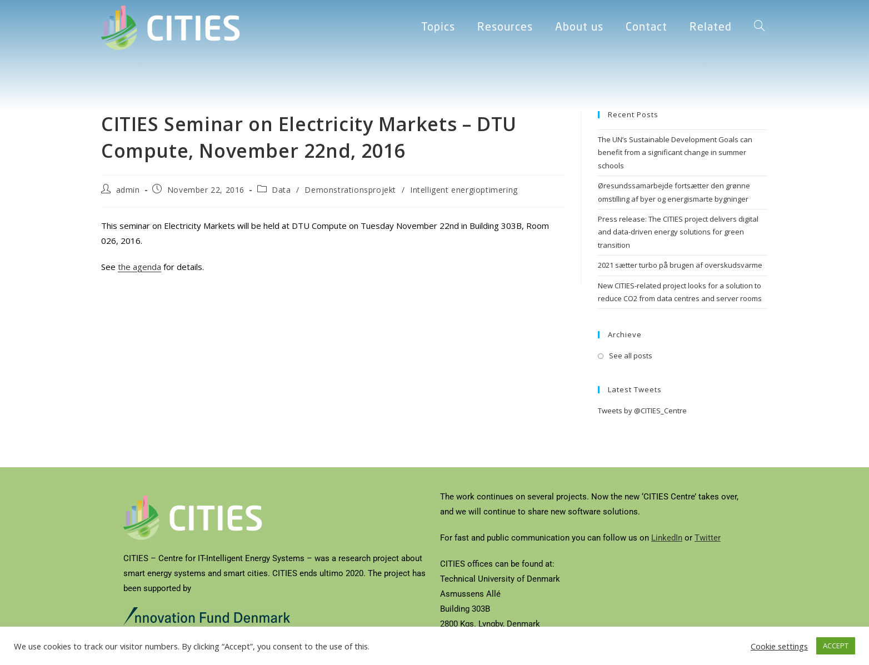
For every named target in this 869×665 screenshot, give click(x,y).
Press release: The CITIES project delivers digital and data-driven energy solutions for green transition (678, 232)
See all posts (630, 356)
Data (281, 189)
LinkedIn (666, 538)
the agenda (139, 266)
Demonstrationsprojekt (350, 189)
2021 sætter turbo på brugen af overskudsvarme (680, 265)
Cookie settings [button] (779, 646)
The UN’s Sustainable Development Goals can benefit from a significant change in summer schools (675, 152)
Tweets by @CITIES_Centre (642, 411)
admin (128, 189)
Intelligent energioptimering (464, 189)
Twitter (708, 538)
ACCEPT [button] (835, 646)
